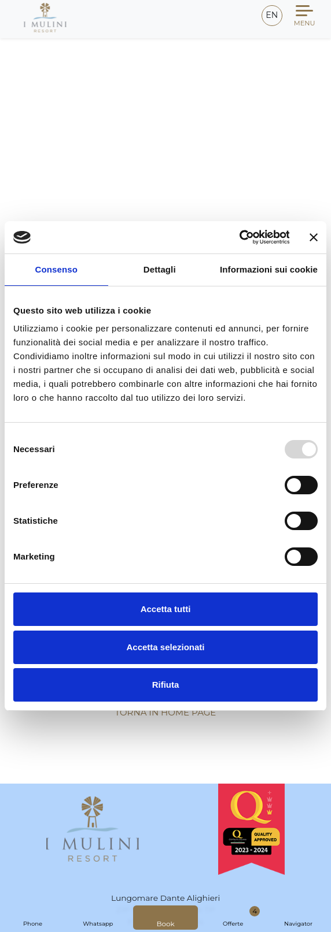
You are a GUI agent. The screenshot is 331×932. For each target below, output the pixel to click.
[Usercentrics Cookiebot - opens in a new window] (238, 237)
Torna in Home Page (165, 712)
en (272, 15)
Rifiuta (165, 684)
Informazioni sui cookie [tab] (269, 269)
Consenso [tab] (56, 269)
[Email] (243, 16)
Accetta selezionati (165, 647)
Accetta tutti (166, 609)
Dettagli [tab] (160, 269)
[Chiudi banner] (314, 237)
